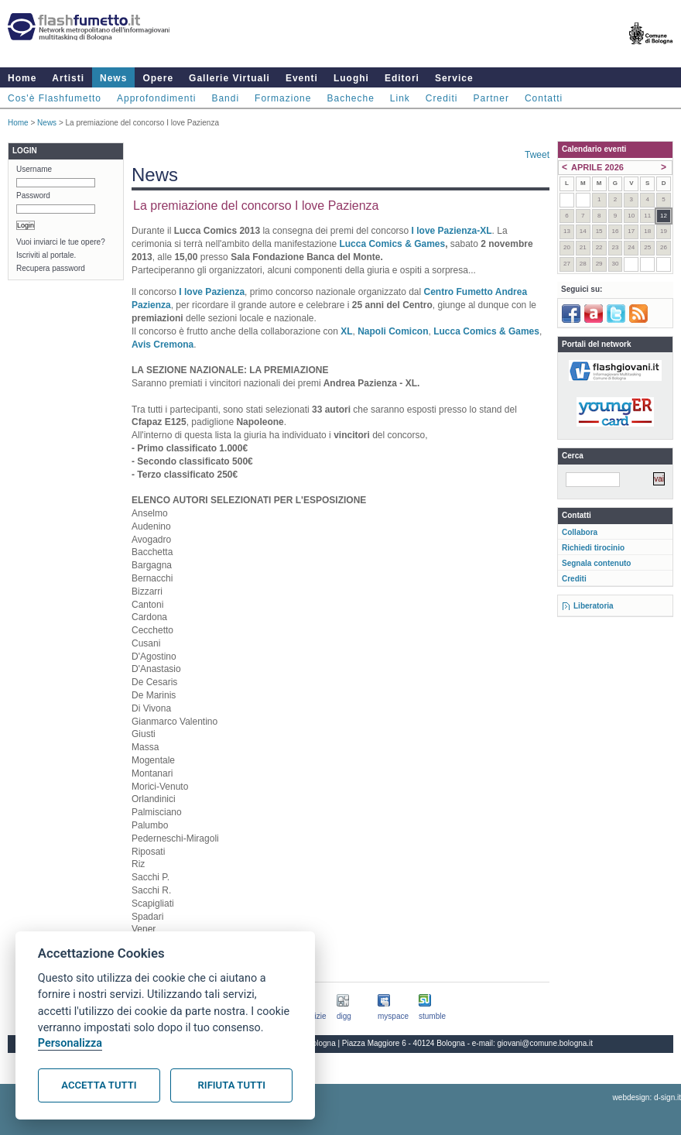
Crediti (442, 98)
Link (400, 98)
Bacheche (350, 98)
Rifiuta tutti (231, 1085)
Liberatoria (593, 606)
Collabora (579, 532)
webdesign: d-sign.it (647, 1097)
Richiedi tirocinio (593, 547)
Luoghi (351, 78)
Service (454, 78)
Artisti (68, 78)
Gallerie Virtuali (229, 78)
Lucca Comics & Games (391, 243)
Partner (491, 98)
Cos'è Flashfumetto (54, 98)
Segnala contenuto (596, 563)
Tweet (537, 154)
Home (22, 78)
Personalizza (70, 1043)
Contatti (544, 98)
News (113, 78)
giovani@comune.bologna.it (546, 1043)
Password (33, 195)
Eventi (302, 78)
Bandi (225, 98)
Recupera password (50, 268)
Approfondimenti (156, 98)
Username (34, 169)
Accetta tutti (98, 1085)
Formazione (283, 98)
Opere (157, 78)
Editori (402, 78)
